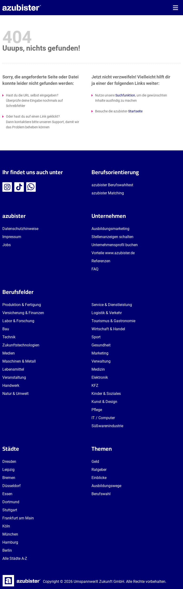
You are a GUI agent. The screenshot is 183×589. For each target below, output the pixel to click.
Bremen (8, 477)
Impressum (11, 237)
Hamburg (10, 542)
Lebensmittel (13, 369)
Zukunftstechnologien (20, 345)
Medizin (98, 369)
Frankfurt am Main (18, 518)
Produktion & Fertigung (21, 304)
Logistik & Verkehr (107, 313)
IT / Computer (103, 418)
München (10, 534)
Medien (8, 353)
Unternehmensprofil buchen (115, 245)
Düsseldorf (11, 486)
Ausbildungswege (106, 486)
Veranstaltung (14, 377)
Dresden (9, 461)
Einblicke (99, 477)
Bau (5, 329)
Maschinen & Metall (19, 361)
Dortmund (10, 502)
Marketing (100, 353)
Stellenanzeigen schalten (112, 237)
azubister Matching (108, 193)
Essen (7, 494)
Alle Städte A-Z (14, 558)
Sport (96, 337)
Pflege (97, 409)
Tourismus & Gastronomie (113, 321)
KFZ (95, 385)
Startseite (135, 111)
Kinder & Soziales (106, 393)
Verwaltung (101, 361)
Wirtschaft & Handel (108, 329)
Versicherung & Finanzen (23, 313)
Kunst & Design (104, 401)
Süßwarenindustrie (107, 426)
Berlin (7, 550)
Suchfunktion (125, 95)
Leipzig (8, 469)
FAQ (95, 269)
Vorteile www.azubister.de (113, 253)
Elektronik (100, 377)
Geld (95, 461)
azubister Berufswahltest (112, 185)
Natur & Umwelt (15, 393)
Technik (8, 337)
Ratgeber (99, 469)
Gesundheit (101, 345)
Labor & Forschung (18, 321)
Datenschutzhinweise (20, 228)
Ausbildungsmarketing (110, 228)
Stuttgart (9, 510)
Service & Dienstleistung (112, 304)
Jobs (6, 245)
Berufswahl (101, 494)
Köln (6, 526)
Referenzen (101, 261)
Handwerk (10, 385)
